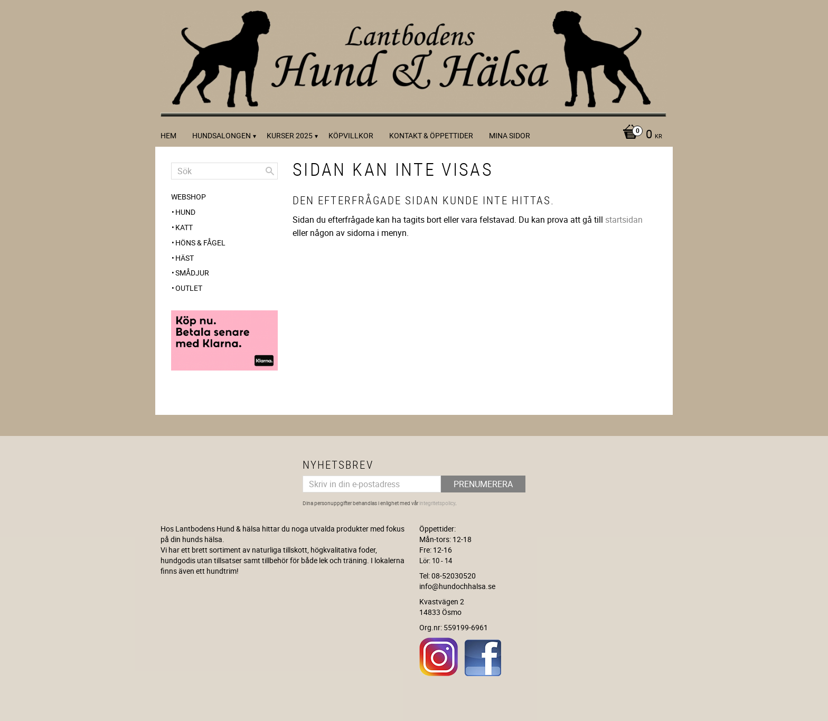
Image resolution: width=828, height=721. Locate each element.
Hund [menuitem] (185, 212)
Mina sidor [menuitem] (509, 135)
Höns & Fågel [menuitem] (200, 243)
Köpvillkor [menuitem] (350, 135)
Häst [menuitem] (184, 258)
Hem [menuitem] (168, 135)
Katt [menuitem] (184, 227)
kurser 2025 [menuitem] (290, 135)
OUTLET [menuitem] (188, 288)
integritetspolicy (437, 503)
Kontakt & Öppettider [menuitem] (431, 135)
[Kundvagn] (639, 135)
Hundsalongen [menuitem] (221, 135)
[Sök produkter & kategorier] (224, 171)
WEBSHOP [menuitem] (188, 197)
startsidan (624, 219)
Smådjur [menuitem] (192, 273)
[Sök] (270, 171)
